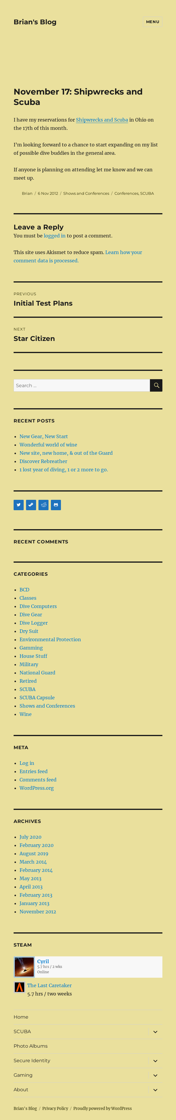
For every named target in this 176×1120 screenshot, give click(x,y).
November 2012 (38, 912)
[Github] (56, 505)
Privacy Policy (55, 1108)
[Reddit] (43, 505)
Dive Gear (31, 615)
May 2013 (30, 878)
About (21, 1089)
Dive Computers (38, 606)
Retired (28, 681)
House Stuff (33, 656)
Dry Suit (29, 631)
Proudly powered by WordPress (102, 1108)
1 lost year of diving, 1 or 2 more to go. (64, 470)
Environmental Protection (50, 639)
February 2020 (37, 845)
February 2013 (36, 895)
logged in (55, 236)
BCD (24, 590)
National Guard (37, 673)
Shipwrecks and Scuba (102, 120)
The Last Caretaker (49, 985)
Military (29, 664)
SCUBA (147, 193)
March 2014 (33, 862)
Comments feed (38, 780)
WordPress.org (37, 788)
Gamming (31, 648)
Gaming (23, 1075)
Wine (26, 714)
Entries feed (34, 771)
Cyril (43, 961)
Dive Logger (34, 623)
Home (21, 1017)
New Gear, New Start (44, 436)
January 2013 (34, 903)
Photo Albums (31, 1046)
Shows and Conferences (86, 193)
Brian (27, 193)
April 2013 (31, 887)
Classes (28, 598)
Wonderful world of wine (48, 445)
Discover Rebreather (43, 461)
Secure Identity (32, 1060)
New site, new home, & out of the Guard (66, 453)
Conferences (126, 193)
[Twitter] (19, 505)
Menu (152, 21)
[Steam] (31, 505)
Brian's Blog (35, 22)
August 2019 (34, 853)
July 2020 (30, 837)
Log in (27, 763)
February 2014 (36, 870)
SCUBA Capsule (37, 698)
